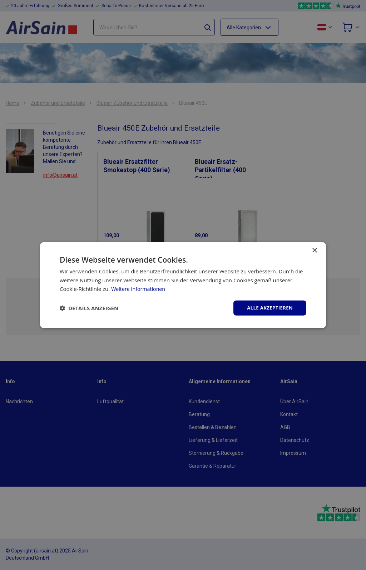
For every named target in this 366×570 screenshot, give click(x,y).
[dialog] (183, 285)
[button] (89, 308)
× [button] (314, 250)
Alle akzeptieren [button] (268, 307)
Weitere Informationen (139, 288)
